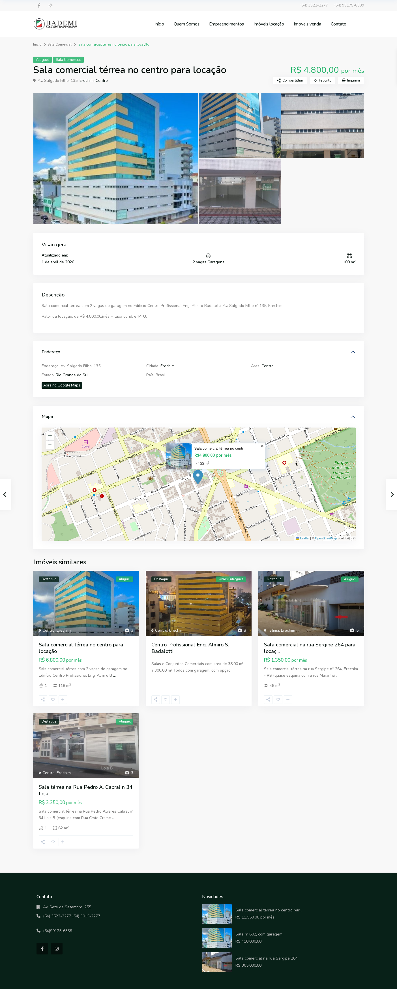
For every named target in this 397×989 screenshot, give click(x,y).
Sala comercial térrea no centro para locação (81, 648)
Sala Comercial (60, 44)
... (114, 675)
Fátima (273, 630)
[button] (199, 477)
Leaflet (302, 538)
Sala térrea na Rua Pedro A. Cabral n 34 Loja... (85, 790)
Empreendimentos (226, 24)
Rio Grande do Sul (72, 375)
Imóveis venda (307, 24)
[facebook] (39, 5)
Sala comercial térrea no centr (218, 448)
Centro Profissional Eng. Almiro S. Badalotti (190, 648)
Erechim (87, 80)
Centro (102, 80)
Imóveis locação (269, 24)
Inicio (37, 44)
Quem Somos (186, 24)
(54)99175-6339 (57, 931)
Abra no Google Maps (61, 385)
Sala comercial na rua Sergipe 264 (266, 958)
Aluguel (42, 59)
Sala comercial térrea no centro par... (268, 910)
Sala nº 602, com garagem (258, 934)
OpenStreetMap (326, 538)
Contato (338, 24)
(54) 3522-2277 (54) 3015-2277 (71, 916)
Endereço (51, 352)
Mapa (47, 416)
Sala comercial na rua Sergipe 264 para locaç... (309, 648)
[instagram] (50, 5)
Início (159, 24)
